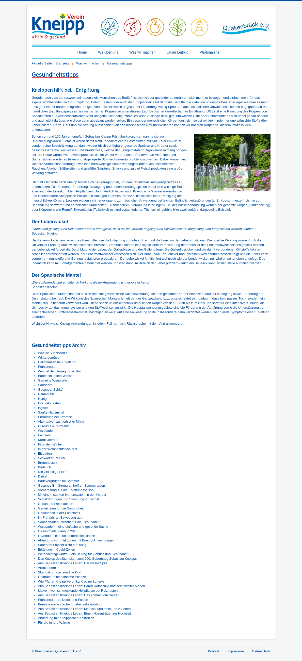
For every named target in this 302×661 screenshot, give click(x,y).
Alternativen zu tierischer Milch (61, 421)
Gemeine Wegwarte (52, 380)
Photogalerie (210, 52)
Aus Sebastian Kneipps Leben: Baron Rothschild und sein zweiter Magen (91, 586)
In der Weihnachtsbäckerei (57, 449)
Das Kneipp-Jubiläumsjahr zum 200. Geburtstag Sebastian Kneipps (87, 558)
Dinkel (42, 476)
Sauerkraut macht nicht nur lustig (62, 545)
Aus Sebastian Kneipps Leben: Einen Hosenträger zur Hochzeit (84, 613)
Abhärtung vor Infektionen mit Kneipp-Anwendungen (76, 540)
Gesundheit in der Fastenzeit (59, 513)
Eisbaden (45, 453)
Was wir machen (142, 52)
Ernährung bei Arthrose (55, 417)
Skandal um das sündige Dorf (60, 572)
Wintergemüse (48, 357)
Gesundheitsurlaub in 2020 (57, 531)
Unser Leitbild (177, 52)
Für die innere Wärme (54, 622)
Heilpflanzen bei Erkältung (57, 362)
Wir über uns (108, 52)
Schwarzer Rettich (51, 458)
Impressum (235, 651)
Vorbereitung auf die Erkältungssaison (66, 490)
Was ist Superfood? (52, 353)
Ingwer (43, 408)
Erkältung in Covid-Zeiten (56, 549)
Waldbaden (46, 431)
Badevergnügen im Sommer (58, 481)
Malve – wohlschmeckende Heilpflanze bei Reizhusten (78, 590)
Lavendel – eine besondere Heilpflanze (66, 536)
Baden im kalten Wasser (56, 376)
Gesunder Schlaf (50, 389)
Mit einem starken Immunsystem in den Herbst (72, 495)
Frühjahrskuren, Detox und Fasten (63, 600)
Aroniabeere (47, 568)
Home (82, 52)
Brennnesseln (48, 463)
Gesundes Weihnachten (55, 504)
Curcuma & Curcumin (54, 426)
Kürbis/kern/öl (48, 440)
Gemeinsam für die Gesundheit (61, 508)
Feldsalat (45, 435)
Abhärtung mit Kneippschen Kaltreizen (66, 618)
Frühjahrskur (47, 367)
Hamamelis (46, 394)
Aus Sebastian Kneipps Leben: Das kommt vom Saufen (78, 595)
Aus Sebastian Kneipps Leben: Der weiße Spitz (72, 563)
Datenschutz (261, 651)
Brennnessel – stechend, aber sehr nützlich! (70, 604)
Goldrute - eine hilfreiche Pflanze (62, 577)
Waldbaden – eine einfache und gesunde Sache (73, 526)
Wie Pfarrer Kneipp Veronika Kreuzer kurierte (71, 581)
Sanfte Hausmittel (51, 412)
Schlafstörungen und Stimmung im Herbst (68, 499)
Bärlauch (44, 467)
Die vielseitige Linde (53, 472)
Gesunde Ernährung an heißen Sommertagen (71, 485)
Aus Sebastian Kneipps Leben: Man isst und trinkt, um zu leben (84, 609)
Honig (42, 399)
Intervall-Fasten (49, 403)
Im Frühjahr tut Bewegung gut (60, 517)
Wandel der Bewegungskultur (59, 371)
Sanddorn (45, 385)
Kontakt (213, 651)
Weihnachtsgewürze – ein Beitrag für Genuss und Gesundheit (83, 554)
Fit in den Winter (50, 444)
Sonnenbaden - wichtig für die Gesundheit (69, 522)
